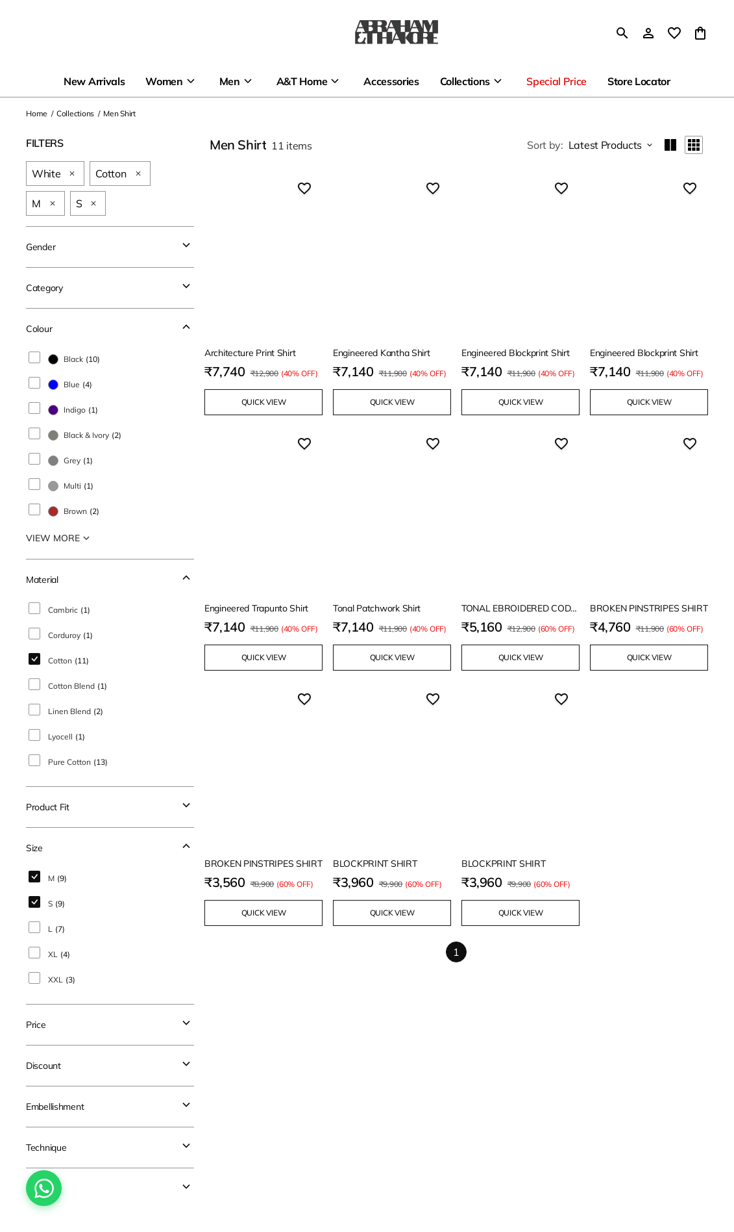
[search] (622, 33)
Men (229, 81)
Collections (465, 81)
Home (36, 113)
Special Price (556, 81)
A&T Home (301, 81)
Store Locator (638, 81)
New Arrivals (94, 81)
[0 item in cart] (700, 33)
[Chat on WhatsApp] (44, 1188)
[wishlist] (674, 33)
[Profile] (648, 33)
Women (163, 81)
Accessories (391, 81)
